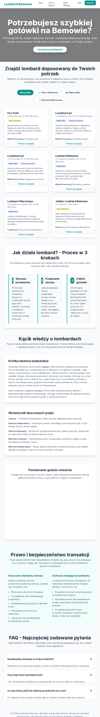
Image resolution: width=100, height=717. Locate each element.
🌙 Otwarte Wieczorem (50, 100)
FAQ (79, 3)
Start (41, 3)
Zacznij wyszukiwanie (50, 49)
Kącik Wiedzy (66, 4)
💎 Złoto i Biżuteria (48, 92)
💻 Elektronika (72, 92)
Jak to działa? (51, 4)
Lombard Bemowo (18, 4)
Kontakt (90, 3)
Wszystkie (25, 92)
